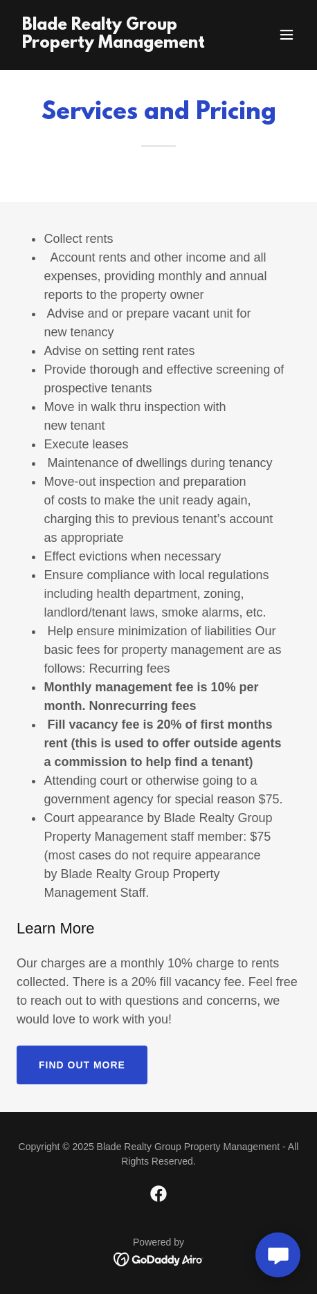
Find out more (82, 1064)
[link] (116, 44)
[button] (286, 34)
